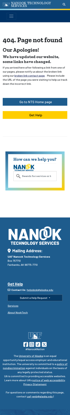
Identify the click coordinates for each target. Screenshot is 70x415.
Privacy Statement (35, 384)
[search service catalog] (35, 176)
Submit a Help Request (34, 297)
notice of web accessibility (48, 380)
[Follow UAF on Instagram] (31, 344)
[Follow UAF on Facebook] (25, 344)
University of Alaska (31, 355)
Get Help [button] (35, 115)
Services (13, 305)
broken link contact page (29, 75)
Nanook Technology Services (31, 4)
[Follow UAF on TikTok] (38, 344)
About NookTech (18, 312)
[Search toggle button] (64, 4)
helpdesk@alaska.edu (40, 289)
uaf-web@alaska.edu (40, 396)
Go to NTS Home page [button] (35, 102)
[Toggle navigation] (11, 16)
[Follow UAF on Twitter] (44, 344)
